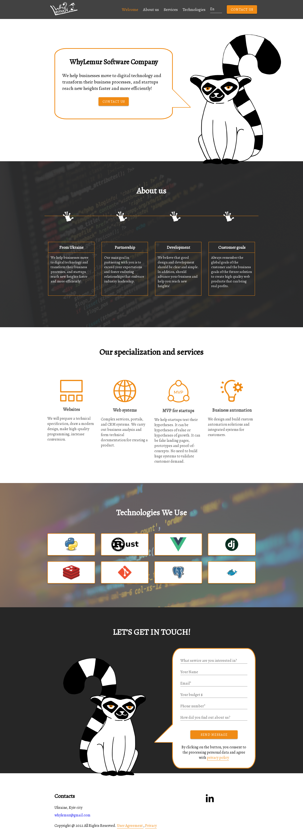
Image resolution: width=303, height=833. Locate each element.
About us (151, 9)
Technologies (194, 9)
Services (171, 9)
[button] (86, 11)
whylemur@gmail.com (72, 815)
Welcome (130, 9)
